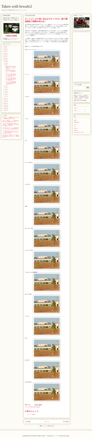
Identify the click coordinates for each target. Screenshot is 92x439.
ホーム (47, 421)
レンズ (75, 118)
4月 (6, 92)
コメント (77, 110)
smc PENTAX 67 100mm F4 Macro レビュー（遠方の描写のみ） (10, 67)
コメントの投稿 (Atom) (48, 425)
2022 (5, 51)
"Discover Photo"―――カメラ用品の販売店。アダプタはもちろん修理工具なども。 (11, 128)
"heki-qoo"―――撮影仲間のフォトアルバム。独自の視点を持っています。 (11, 118)
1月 (6, 96)
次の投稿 (27, 421)
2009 (5, 110)
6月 (6, 89)
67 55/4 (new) (32, 407)
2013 (5, 103)
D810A (38, 407)
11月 (6, 63)
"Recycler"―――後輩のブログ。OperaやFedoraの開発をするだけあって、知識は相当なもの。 (11, 136)
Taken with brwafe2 (16, 6)
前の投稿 (66, 421)
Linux (75, 126)
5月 (6, 91)
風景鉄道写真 (76, 122)
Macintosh (76, 130)
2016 (5, 98)
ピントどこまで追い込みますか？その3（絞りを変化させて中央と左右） (10, 75)
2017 (5, 60)
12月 (6, 61)
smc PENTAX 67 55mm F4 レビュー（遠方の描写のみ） (10, 71)
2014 (5, 101)
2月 (6, 94)
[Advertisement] (78, 56)
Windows (75, 128)
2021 (5, 53)
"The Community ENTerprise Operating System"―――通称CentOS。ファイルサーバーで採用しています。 (11, 124)
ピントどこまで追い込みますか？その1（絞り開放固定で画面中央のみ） (10, 82)
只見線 (75, 120)
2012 (5, 105)
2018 (5, 58)
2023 (5, 49)
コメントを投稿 (31, 414)
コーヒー (75, 124)
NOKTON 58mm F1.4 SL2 (79, 132)
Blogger (67, 435)
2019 (5, 56)
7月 (6, 87)
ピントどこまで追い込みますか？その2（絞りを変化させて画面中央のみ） (10, 78)
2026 (5, 46)
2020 (5, 54)
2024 (5, 48)
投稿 (76, 108)
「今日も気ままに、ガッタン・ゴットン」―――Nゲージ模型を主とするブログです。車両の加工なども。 (11, 131)
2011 (5, 106)
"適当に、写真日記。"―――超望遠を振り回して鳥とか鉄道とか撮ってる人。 (11, 121)
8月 (6, 85)
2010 (5, 108)
